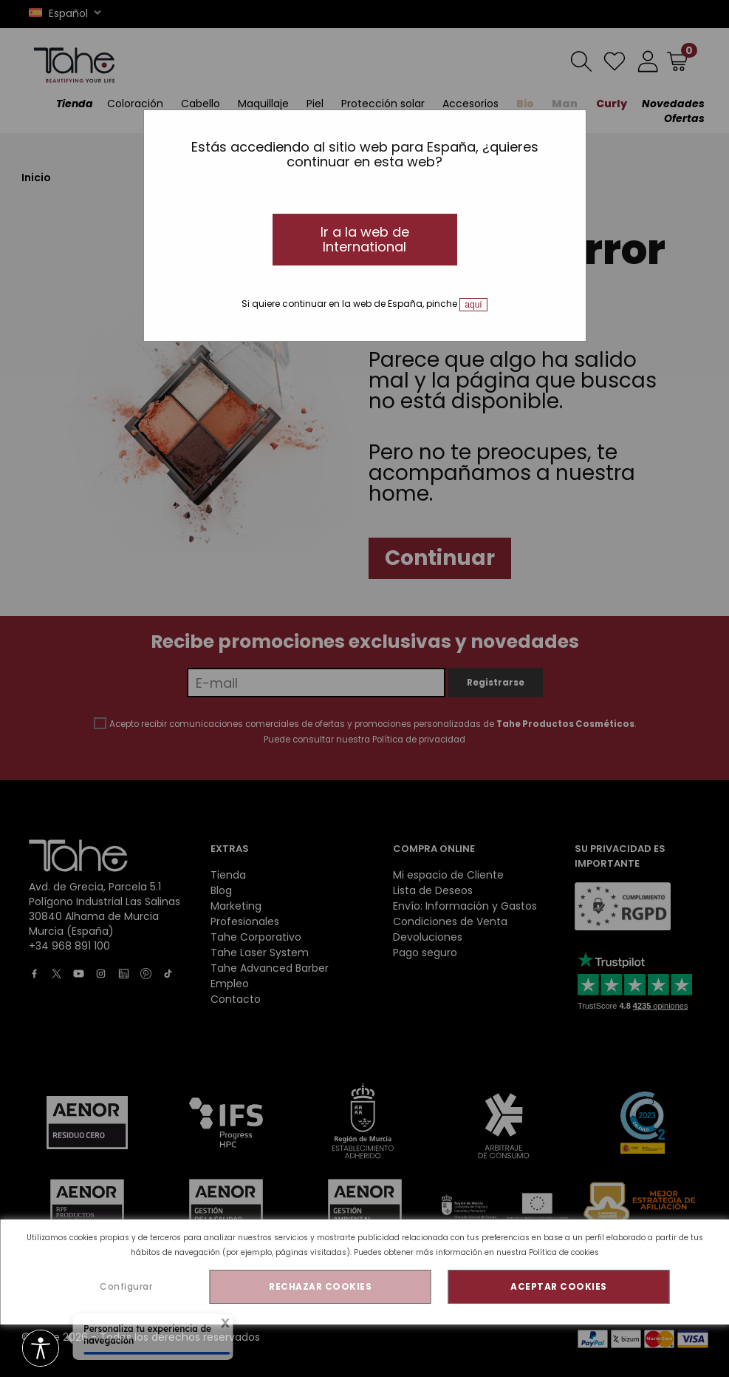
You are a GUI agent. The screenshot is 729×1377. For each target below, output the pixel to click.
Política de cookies (564, 1252)
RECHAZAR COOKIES (320, 1286)
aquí (473, 305)
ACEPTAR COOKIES (558, 1286)
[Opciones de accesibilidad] (40, 1349)
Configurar (126, 1286)
